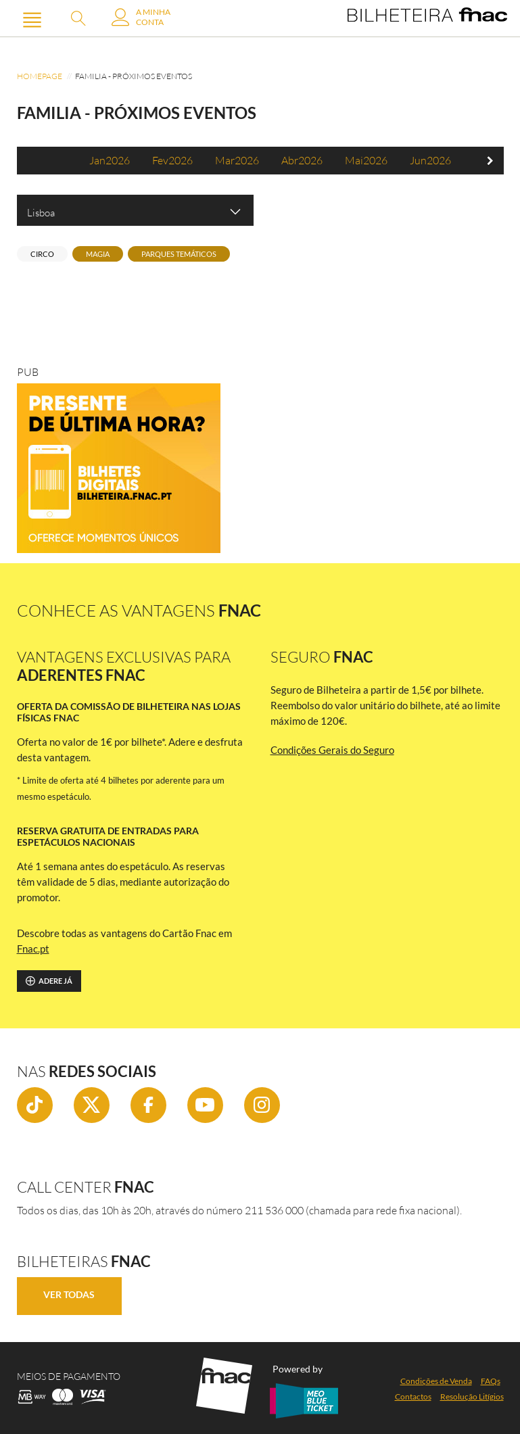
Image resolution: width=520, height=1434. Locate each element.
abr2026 (302, 160)
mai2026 (366, 160)
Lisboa (135, 212)
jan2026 (109, 160)
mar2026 (237, 160)
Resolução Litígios (472, 1396)
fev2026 (172, 160)
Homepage (39, 76)
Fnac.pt (33, 948)
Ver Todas (69, 1294)
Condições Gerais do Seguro (332, 750)
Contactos (413, 1396)
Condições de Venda (436, 1381)
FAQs (490, 1381)
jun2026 (430, 160)
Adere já (49, 981)
